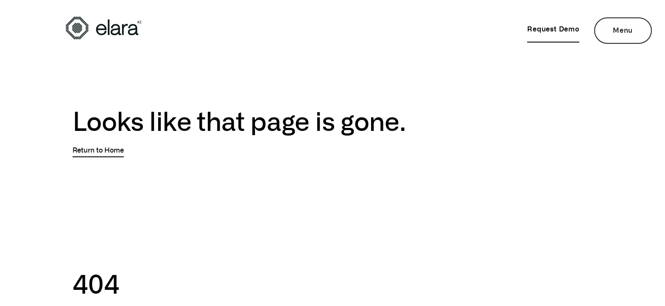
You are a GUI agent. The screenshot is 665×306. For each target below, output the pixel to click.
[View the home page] (103, 28)
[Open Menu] (623, 30)
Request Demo (553, 28)
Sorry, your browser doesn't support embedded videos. (132, 199)
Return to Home (98, 150)
